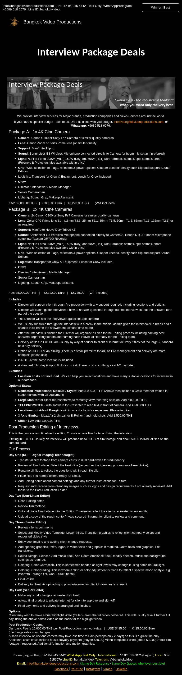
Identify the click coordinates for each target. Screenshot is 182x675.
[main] (91, 52)
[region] (91, 7)
